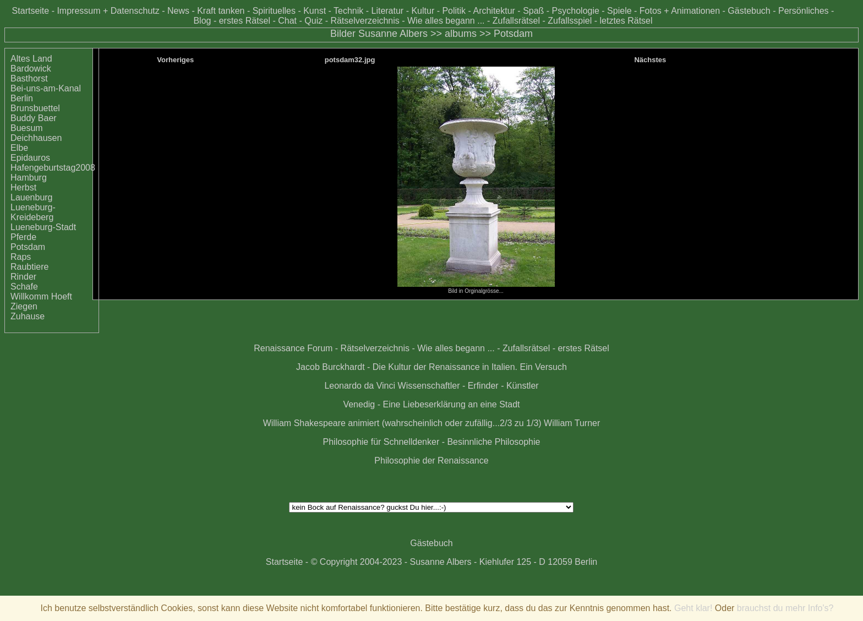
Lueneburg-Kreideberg (33, 212)
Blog (202, 20)
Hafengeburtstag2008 (52, 167)
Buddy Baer (33, 118)
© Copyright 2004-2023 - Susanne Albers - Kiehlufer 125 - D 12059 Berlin (454, 561)
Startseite (31, 10)
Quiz (313, 20)
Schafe (24, 286)
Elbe (19, 147)
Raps (20, 257)
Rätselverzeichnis (364, 20)
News (178, 10)
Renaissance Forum (293, 348)
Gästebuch (749, 10)
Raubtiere (29, 266)
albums (461, 33)
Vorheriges (175, 60)
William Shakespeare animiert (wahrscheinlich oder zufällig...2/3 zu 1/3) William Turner (431, 423)
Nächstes (650, 60)
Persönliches (803, 10)
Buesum (26, 128)
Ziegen (23, 306)
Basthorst (29, 78)
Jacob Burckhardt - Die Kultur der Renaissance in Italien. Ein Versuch (431, 367)
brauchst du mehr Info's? (785, 608)
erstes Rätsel (244, 20)
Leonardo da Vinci (359, 385)
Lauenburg (31, 197)
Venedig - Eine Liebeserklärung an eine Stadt (431, 404)
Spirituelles (274, 10)
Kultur (422, 10)
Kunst (314, 10)
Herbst (23, 187)
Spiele (619, 10)
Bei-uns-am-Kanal (45, 88)
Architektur (494, 10)
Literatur (387, 10)
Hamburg (28, 177)
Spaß (533, 10)
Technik (348, 10)
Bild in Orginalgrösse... (476, 288)
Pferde (23, 237)
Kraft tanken (220, 10)
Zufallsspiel (570, 20)
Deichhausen (36, 138)
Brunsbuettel (35, 108)
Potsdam (513, 33)
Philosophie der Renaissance (431, 460)
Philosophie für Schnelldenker (381, 441)
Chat (287, 20)
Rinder (23, 276)
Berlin (21, 98)
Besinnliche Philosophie (493, 441)
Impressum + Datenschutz (108, 10)
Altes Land (31, 58)
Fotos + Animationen (680, 10)
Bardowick (30, 68)
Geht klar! (693, 608)
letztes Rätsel (625, 20)
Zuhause (27, 316)
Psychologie (575, 10)
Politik (454, 10)
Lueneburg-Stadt (43, 227)
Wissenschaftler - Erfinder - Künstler (468, 385)
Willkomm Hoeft (41, 296)
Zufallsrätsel (516, 20)
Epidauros (30, 157)
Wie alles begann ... (446, 20)
